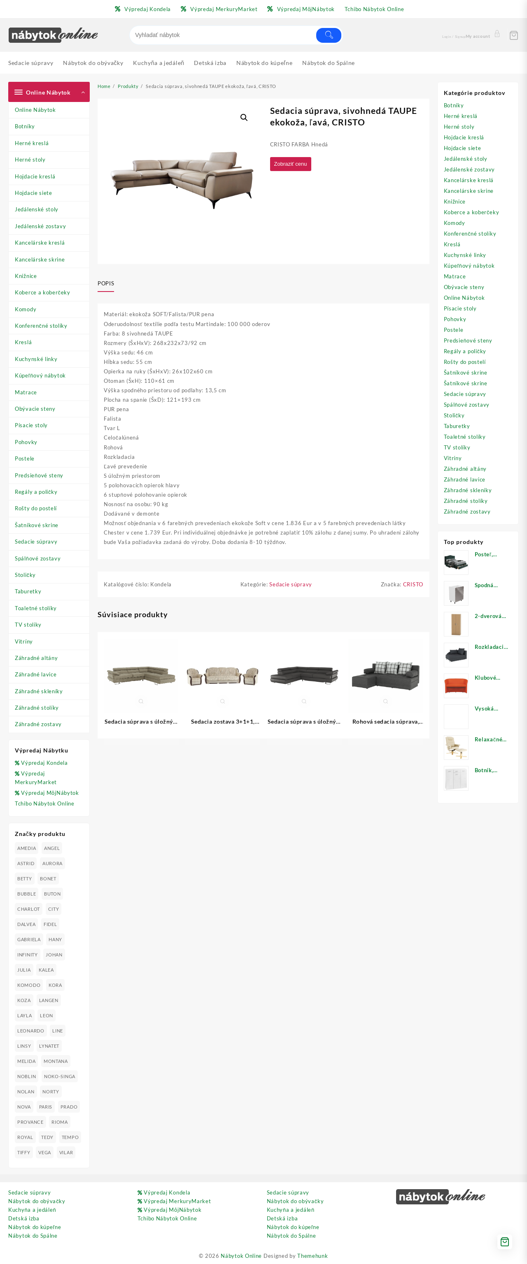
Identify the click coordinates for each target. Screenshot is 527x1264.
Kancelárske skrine (40, 259)
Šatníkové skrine (36, 525)
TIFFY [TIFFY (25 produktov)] (23, 1152)
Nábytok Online (241, 1255)
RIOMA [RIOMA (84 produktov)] (59, 1122)
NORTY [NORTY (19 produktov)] (50, 1091)
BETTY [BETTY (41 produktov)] (24, 878)
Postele (25, 458)
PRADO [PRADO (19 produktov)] (69, 1106)
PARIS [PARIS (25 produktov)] (46, 1106)
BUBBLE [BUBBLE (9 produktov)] (26, 893)
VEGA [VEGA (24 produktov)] (44, 1152)
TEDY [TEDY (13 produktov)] (47, 1137)
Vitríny (24, 641)
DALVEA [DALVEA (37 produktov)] (26, 924)
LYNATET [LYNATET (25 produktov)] (49, 1046)
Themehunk (312, 1255)
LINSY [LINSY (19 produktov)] (24, 1046)
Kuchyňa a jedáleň (32, 1209)
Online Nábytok (35, 109)
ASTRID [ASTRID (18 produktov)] (25, 863)
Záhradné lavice (36, 674)
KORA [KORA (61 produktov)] (55, 985)
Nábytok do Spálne (33, 1235)
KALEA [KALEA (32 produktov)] (46, 969)
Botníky (25, 126)
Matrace (26, 392)
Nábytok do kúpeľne (34, 1227)
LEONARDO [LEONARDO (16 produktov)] (30, 1030)
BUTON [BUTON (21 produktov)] (52, 893)
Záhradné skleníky (39, 691)
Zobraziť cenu (292, 164)
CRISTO (413, 587)
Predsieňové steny (39, 475)
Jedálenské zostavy (40, 226)
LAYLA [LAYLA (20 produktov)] (24, 1015)
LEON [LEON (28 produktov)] (46, 1015)
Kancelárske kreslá (40, 242)
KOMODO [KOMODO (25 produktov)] (28, 985)
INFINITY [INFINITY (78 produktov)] (27, 954)
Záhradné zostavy (38, 724)
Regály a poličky (36, 491)
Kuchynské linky (36, 359)
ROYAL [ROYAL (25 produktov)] (25, 1137)
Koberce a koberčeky (42, 292)
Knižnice (26, 276)
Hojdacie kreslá (35, 176)
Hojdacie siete (33, 193)
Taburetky (28, 591)
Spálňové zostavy (38, 558)
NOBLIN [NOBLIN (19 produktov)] (26, 1076)
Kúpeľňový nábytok (40, 375)
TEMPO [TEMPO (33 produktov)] (70, 1137)
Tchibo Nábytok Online (45, 803)
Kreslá (23, 342)
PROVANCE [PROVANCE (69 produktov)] (30, 1122)
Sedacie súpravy (36, 541)
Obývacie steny (35, 408)
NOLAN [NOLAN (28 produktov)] (26, 1091)
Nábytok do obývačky (36, 1201)
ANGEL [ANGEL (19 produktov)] (52, 848)
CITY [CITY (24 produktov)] (53, 909)
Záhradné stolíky (37, 707)
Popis (106, 283)
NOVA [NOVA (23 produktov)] (24, 1106)
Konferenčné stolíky (41, 325)
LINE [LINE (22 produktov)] (57, 1030)
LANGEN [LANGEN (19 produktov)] (48, 1000)
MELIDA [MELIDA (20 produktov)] (26, 1061)
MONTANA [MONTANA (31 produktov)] (56, 1061)
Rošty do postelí (36, 508)
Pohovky (26, 442)
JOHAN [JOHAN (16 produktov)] (54, 954)
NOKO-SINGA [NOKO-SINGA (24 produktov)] (59, 1076)
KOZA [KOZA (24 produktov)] (24, 1000)
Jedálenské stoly (36, 209)
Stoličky (25, 575)
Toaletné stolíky (36, 608)
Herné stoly (30, 159)
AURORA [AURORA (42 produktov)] (52, 863)
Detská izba (24, 1218)
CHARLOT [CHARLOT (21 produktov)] (28, 909)
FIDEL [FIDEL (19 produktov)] (50, 924)
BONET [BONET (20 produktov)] (48, 878)
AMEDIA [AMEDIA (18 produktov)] (26, 848)
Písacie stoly (31, 425)
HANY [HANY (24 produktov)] (55, 939)
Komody (25, 309)
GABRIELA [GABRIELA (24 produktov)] (29, 939)
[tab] (109, 283)
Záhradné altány (36, 658)
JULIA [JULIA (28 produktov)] (24, 969)
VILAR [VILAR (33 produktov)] (66, 1152)
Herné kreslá (32, 143)
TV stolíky (28, 624)
